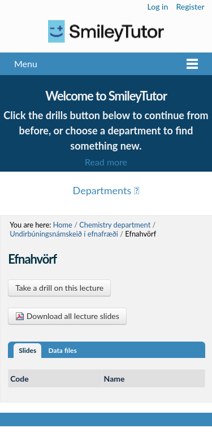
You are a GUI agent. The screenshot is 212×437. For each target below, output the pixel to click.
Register (190, 6)
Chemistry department (114, 224)
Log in (158, 6)
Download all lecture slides (67, 316)
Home (62, 224)
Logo (106, 31)
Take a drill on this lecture (59, 287)
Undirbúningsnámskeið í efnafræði (64, 233)
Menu (25, 63)
